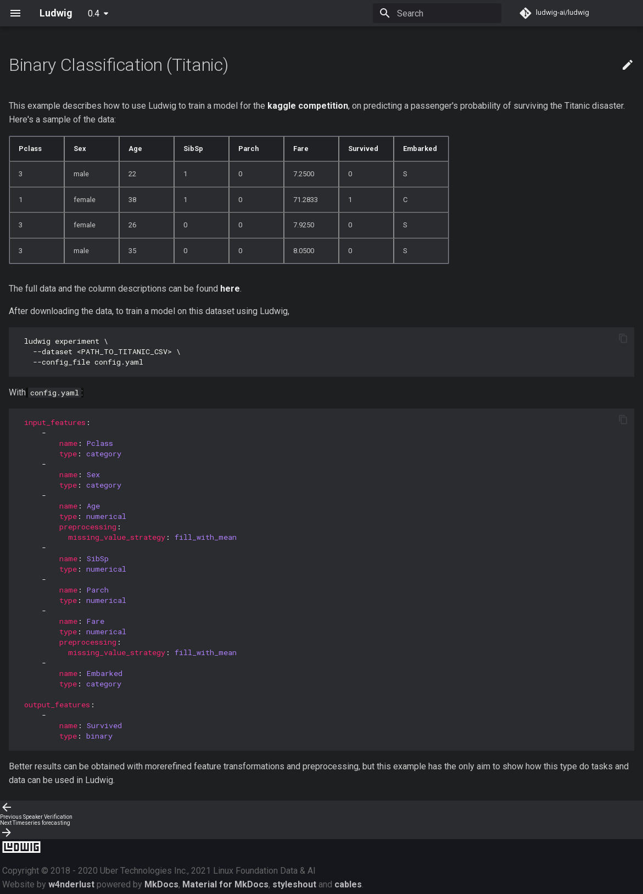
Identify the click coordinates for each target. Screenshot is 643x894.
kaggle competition (307, 105)
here (230, 288)
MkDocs (161, 884)
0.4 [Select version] (93, 13)
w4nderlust (71, 884)
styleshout (294, 884)
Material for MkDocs (225, 884)
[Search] (437, 13)
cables (348, 884)
